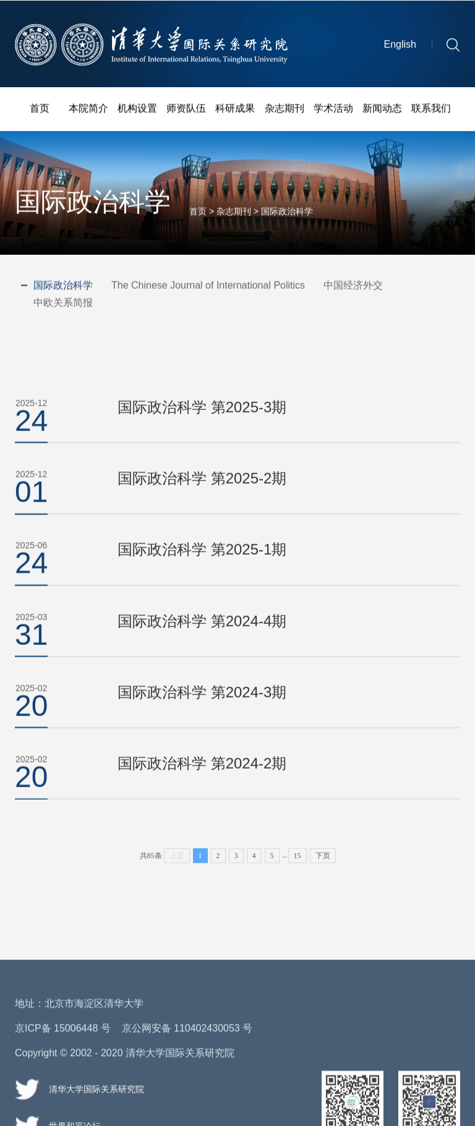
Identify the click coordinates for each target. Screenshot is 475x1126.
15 (297, 877)
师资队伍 (186, 109)
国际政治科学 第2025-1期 (202, 563)
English (400, 47)
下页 (322, 877)
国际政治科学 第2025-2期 (202, 491)
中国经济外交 (353, 286)
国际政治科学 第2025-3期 (202, 420)
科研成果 (235, 109)
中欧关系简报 (63, 303)
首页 (39, 109)
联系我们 (431, 109)
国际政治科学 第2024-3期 (202, 705)
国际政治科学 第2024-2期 (202, 776)
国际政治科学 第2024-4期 (202, 634)
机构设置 (137, 109)
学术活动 (333, 109)
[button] (453, 47)
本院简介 (88, 109)
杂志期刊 (284, 109)
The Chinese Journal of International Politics (208, 286)
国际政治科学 (287, 215)
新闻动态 (382, 109)
